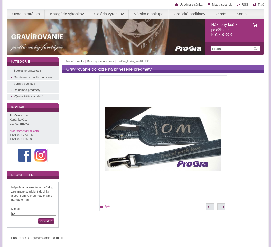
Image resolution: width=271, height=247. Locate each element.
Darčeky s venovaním (101, 61)
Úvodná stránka (191, 4)
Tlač (261, 4)
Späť (107, 206)
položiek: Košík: (224, 30)
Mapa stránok (222, 4)
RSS (244, 4)
